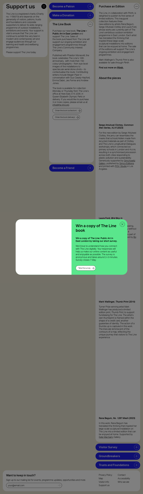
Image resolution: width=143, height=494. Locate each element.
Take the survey (84, 268)
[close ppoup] (122, 224)
